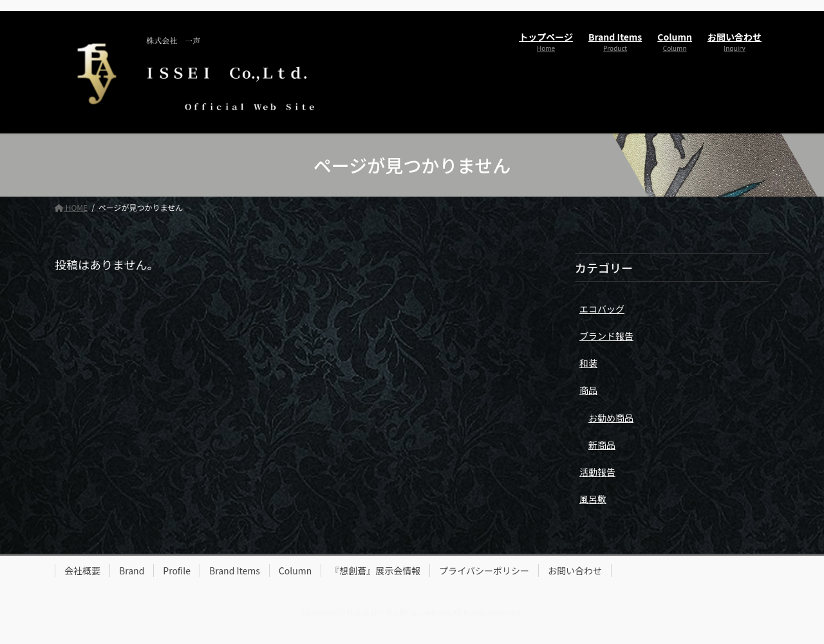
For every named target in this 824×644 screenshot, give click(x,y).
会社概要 (82, 570)
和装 (588, 362)
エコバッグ (601, 308)
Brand (131, 570)
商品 (588, 390)
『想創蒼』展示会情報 (375, 570)
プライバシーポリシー (484, 570)
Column (295, 570)
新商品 (601, 444)
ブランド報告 (606, 335)
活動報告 (597, 471)
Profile (177, 570)
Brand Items (234, 570)
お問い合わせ (575, 570)
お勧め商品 (610, 417)
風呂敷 (592, 499)
